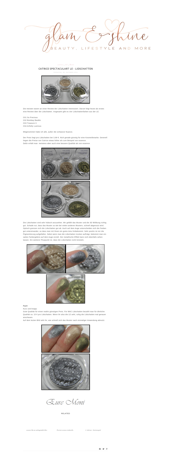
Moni (71, 64)
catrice (60, 64)
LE (66, 64)
